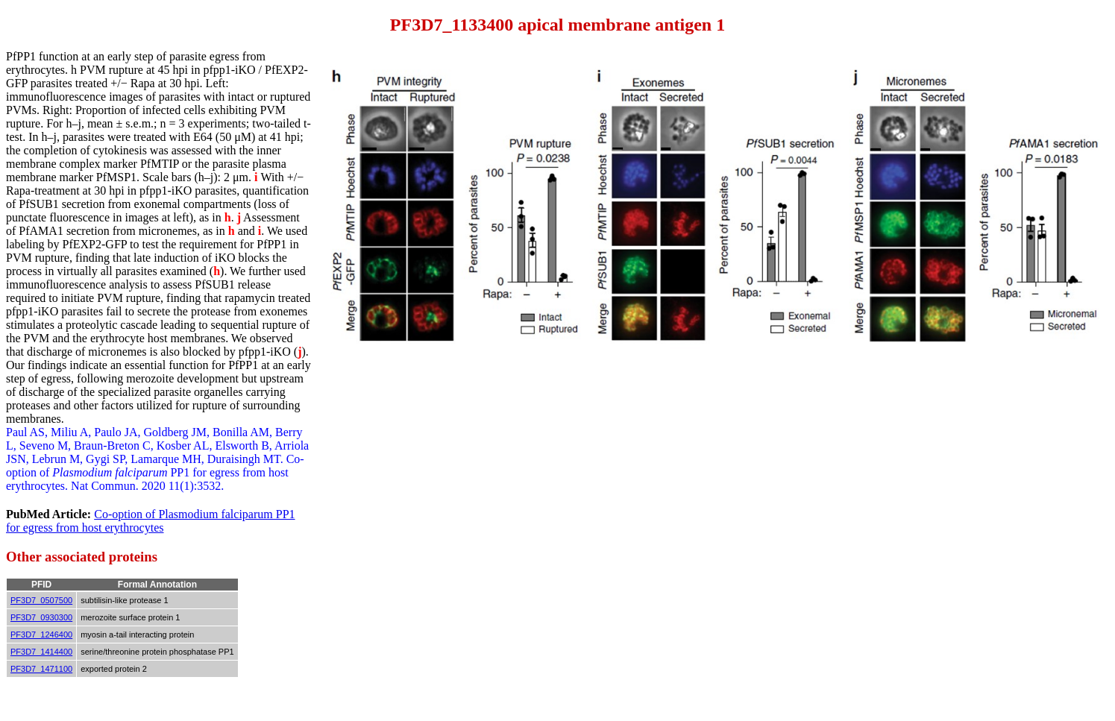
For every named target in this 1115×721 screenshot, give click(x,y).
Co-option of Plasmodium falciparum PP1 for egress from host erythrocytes (150, 521)
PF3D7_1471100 (41, 668)
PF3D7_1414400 (41, 651)
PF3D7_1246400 (41, 634)
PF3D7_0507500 (41, 600)
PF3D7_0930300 (41, 617)
